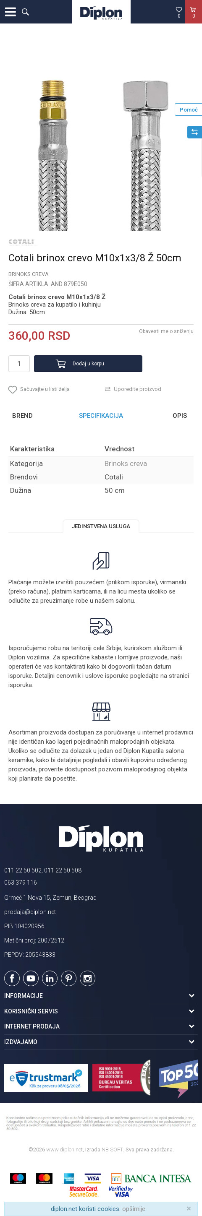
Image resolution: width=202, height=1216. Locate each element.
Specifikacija (101, 415)
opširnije (133, 1209)
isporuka (20, 685)
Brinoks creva (28, 274)
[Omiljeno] (179, 12)
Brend (22, 415)
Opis (180, 415)
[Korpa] (193, 20)
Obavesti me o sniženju (166, 331)
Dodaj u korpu (88, 364)
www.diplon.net (64, 1149)
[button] (25, 11)
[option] (101, 135)
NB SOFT (112, 1149)
